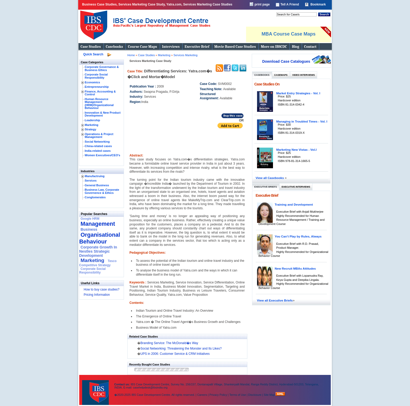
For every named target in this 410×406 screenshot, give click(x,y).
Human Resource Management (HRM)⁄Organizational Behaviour (99, 103)
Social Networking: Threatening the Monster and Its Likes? (181, 348)
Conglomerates (95, 197)
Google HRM (90, 219)
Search (324, 14)
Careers (202, 394)
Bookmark (318, 4)
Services (90, 180)
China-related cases (98, 146)
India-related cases (98, 150)
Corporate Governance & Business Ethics (102, 68)
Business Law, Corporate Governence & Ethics (102, 191)
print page (262, 4)
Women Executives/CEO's (102, 155)
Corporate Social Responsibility (96, 76)
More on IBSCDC (274, 46)
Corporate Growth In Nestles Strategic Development (98, 251)
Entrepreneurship (97, 86)
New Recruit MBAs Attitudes (295, 268)
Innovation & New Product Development (103, 114)
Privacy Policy (218, 394)
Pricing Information (97, 295)
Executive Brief (197, 46)
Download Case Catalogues (286, 61)
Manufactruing (95, 176)
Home (131, 55)
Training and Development (294, 204)
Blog (295, 46)
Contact (310, 46)
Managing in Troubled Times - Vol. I (301, 121)
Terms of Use (237, 394)
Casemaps (281, 75)
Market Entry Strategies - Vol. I (298, 93)
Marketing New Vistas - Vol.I (296, 149)
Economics (92, 82)
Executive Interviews (296, 186)
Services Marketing (185, 55)
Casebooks (114, 46)
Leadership (92, 120)
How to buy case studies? (101, 289)
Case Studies (91, 46)
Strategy (90, 129)
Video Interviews (303, 75)
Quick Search (93, 54)
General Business (97, 185)
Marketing (91, 124)
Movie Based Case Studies (235, 46)
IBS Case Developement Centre (96, 389)
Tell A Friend (289, 4)
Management (98, 224)
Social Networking (97, 141)
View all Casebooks (270, 177)
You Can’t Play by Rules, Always (298, 236)
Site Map (270, 394)
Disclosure (254, 394)
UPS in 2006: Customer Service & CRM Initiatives (175, 354)
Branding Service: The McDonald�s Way (169, 343)
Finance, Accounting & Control (100, 93)
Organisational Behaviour (99, 238)
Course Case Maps (142, 46)
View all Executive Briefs (275, 300)
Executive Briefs (265, 186)
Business (89, 229)
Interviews (171, 46)
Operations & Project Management (99, 135)
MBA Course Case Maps (288, 34)
